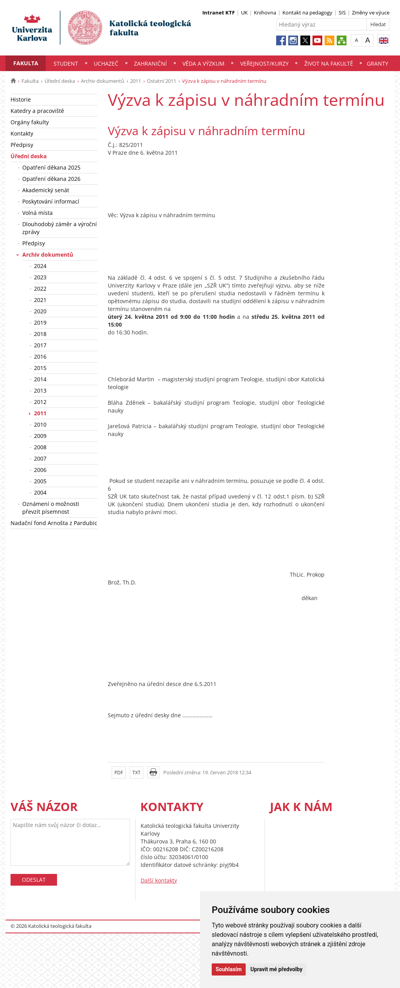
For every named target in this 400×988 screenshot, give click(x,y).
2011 (135, 80)
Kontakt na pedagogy (307, 12)
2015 (40, 368)
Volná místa (37, 212)
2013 (40, 390)
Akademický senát (45, 190)
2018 (40, 334)
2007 (40, 458)
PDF (118, 772)
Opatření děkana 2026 (51, 178)
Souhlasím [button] (229, 969)
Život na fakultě (328, 63)
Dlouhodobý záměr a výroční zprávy (59, 228)
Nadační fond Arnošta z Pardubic (54, 523)
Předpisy (22, 144)
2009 (40, 436)
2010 (40, 424)
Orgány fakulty (30, 122)
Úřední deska (60, 80)
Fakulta (25, 63)
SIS (342, 12)
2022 (40, 288)
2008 (40, 447)
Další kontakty (159, 880)
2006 (40, 469)
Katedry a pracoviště (37, 110)
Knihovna (265, 12)
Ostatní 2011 (161, 80)
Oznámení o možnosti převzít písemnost (50, 507)
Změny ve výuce (370, 12)
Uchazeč (106, 63)
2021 (40, 300)
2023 (40, 277)
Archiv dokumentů (102, 80)
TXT (136, 772)
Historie (21, 99)
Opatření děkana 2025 (51, 167)
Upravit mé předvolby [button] (276, 969)
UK (244, 12)
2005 (40, 481)
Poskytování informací (50, 201)
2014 (40, 379)
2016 (40, 356)
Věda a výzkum (203, 63)
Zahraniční (150, 63)
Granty (377, 63)
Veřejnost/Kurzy (264, 63)
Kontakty (22, 133)
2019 (40, 322)
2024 (40, 266)
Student (66, 63)
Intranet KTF (218, 12)
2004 (40, 492)
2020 (40, 311)
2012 (40, 402)
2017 (40, 345)
